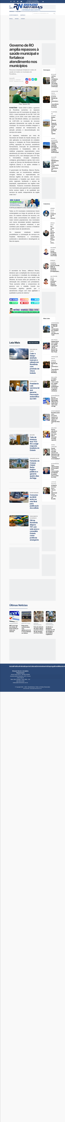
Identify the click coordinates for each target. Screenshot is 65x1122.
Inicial (11, 666)
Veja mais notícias (33, 342)
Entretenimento (13, 15)
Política (16, 666)
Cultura (18, 11)
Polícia (21, 666)
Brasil (56, 666)
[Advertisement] (38, 7)
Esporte (11, 11)
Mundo (61, 666)
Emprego (22, 15)
